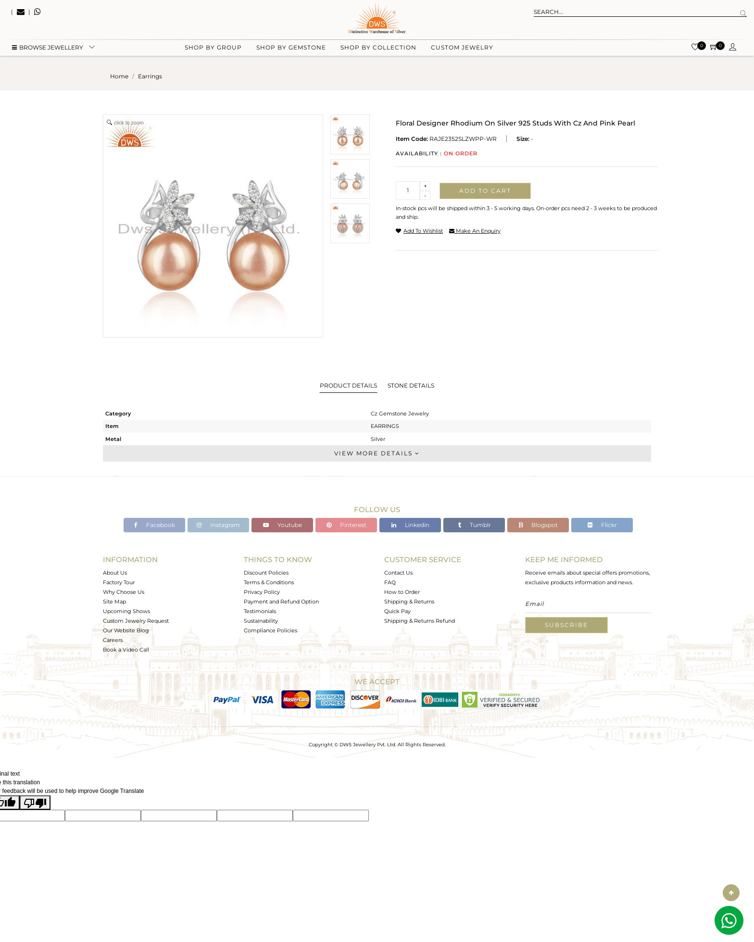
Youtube (282, 524)
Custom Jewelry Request (136, 620)
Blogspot (538, 524)
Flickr (602, 524)
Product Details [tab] (348, 385)
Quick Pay (397, 611)
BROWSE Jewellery (47, 48)
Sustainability (261, 620)
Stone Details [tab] (411, 385)
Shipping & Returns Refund (419, 620)
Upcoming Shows (126, 611)
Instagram (218, 524)
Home (119, 76)
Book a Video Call (126, 649)
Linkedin (410, 524)
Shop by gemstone (291, 48)
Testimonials (260, 611)
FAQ (390, 582)
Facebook (154, 524)
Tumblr (474, 524)
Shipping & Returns (409, 601)
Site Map (114, 601)
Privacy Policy (262, 592)
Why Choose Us (123, 592)
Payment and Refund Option (281, 601)
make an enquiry (475, 230)
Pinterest (346, 524)
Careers (113, 640)
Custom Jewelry (462, 48)
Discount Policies (266, 572)
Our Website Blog (126, 630)
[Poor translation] (35, 802)
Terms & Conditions (269, 582)
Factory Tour (119, 582)
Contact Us (398, 572)
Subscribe (566, 624)
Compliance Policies (270, 630)
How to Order (402, 592)
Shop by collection (378, 48)
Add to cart (485, 190)
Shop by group (213, 48)
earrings (150, 76)
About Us (115, 572)
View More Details (377, 453)
